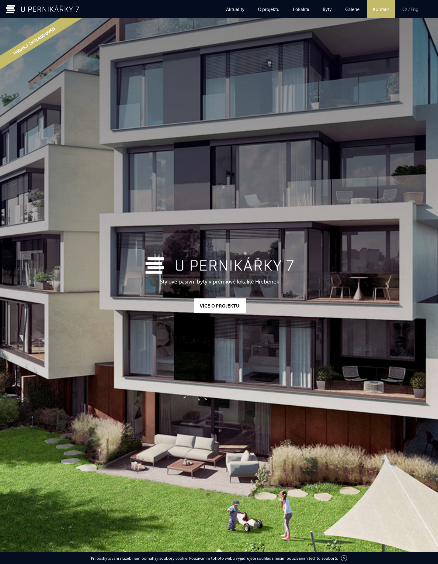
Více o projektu (220, 306)
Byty (327, 9)
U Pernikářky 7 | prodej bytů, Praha (42, 9)
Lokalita (301, 9)
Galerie (352, 9)
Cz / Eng (410, 9)
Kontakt (381, 9)
